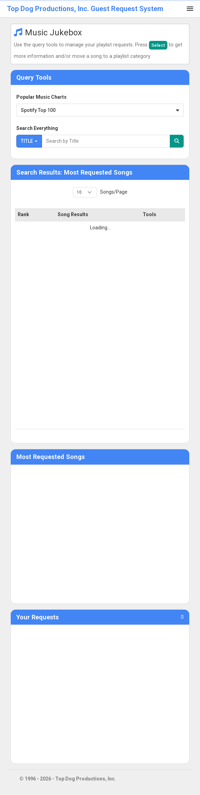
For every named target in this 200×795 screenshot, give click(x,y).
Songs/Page (113, 192)
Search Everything (37, 128)
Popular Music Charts (41, 97)
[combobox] (100, 110)
